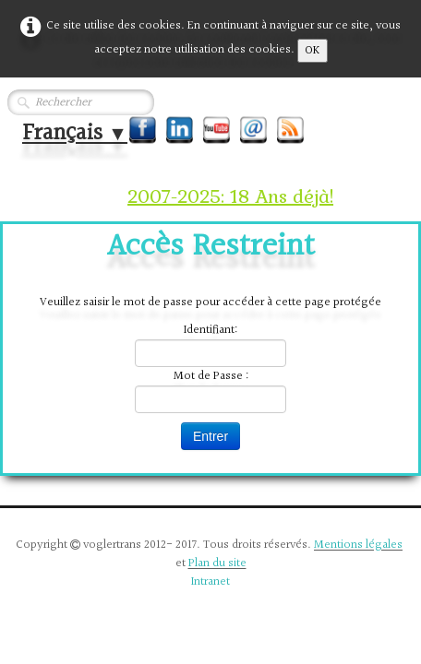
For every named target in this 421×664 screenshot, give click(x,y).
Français (74, 133)
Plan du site (217, 563)
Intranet (210, 582)
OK (312, 51)
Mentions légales (358, 545)
